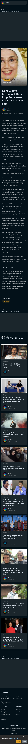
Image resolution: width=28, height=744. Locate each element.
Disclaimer (3, 719)
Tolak (24, 741)
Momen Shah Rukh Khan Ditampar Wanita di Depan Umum (12, 373)
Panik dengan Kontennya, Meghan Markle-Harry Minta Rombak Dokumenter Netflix (13, 646)
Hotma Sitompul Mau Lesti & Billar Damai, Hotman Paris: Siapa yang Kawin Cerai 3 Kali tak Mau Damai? (13, 509)
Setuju (18, 741)
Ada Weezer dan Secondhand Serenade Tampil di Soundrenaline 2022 (13, 544)
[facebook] (6, 702)
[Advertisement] (14, 26)
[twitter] (2, 702)
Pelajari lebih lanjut (14, 738)
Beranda (3, 709)
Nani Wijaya (6, 307)
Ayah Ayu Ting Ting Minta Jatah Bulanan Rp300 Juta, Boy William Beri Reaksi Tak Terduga (14, 407)
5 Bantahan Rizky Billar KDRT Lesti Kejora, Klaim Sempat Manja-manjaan (13, 613)
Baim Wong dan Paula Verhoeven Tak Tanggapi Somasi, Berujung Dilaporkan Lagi (13, 578)
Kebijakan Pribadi (5, 717)
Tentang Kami (4, 711)
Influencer (17, 714)
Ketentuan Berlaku (5, 714)
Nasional (6, 79)
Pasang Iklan (18, 709)
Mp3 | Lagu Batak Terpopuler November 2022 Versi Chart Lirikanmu (13, 442)
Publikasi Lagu (18, 711)
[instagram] (9, 702)
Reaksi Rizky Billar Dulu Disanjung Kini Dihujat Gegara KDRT (13, 475)
